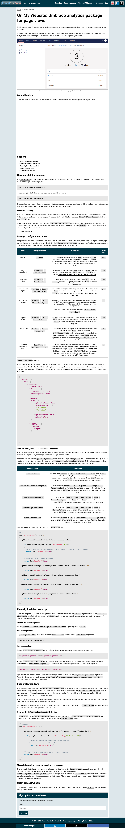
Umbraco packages (69, 821)
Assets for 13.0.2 (26, 232)
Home (19, 9)
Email (21, 805)
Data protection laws (27, 168)
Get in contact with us (27, 171)
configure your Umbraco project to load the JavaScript (77, 274)
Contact (58, 821)
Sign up (23, 813)
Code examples (70, 3)
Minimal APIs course (86, 3)
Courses (99, 3)
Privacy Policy (83, 821)
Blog (106, 3)
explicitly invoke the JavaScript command (82, 282)
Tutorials (58, 3)
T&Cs (91, 821)
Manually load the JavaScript (30, 166)
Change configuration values (30, 164)
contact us (90, 787)
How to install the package (29, 161)
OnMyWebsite (25, 179)
